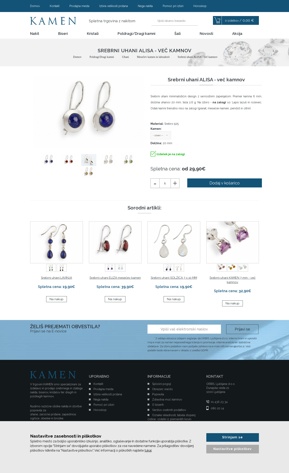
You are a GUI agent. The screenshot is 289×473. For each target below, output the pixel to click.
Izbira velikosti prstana (113, 6)
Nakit (34, 34)
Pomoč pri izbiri (173, 6)
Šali (177, 34)
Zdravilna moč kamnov (167, 399)
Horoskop (200, 6)
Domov (35, 6)
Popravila (158, 394)
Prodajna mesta (79, 6)
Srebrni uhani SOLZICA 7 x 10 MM (174, 278)
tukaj (148, 450)
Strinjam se (232, 437)
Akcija (237, 34)
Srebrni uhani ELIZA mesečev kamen (115, 278)
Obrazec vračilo (162, 389)
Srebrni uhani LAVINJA (56, 278)
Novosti (206, 34)
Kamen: (156, 128)
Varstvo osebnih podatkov (169, 410)
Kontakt (54, 6)
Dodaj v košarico (225, 183)
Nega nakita (145, 6)
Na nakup (56, 299)
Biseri (63, 34)
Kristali (93, 34)
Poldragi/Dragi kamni (136, 34)
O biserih (158, 404)
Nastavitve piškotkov (232, 449)
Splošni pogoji (161, 383)
